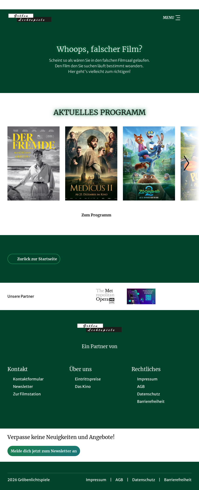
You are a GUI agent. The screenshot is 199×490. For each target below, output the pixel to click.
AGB (119, 479)
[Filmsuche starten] (187, 17)
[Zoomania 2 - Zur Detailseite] (149, 163)
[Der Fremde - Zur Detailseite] (33, 163)
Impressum (96, 479)
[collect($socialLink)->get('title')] (8, 4)
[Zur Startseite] (40, 17)
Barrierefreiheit (178, 479)
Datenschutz (143, 479)
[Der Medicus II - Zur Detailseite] (91, 163)
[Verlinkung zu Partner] (105, 296)
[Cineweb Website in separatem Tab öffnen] (99, 352)
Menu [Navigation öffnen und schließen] (171, 17)
